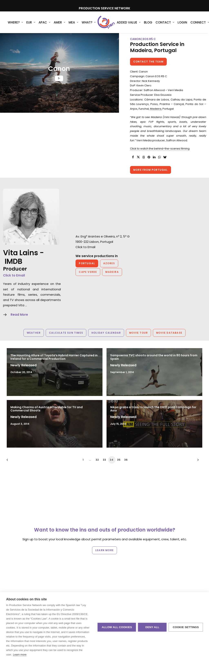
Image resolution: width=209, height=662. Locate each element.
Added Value (129, 22)
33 (104, 459)
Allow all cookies (117, 627)
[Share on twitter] (138, 157)
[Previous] (12, 461)
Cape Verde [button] (88, 272)
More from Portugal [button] (150, 170)
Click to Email (14, 275)
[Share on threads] (143, 157)
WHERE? (15, 22)
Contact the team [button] (148, 61)
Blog (148, 22)
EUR (30, 22)
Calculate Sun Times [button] (66, 332)
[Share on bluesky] (164, 157)
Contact (165, 22)
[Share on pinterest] (148, 157)
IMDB (13, 261)
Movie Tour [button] (138, 332)
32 (97, 459)
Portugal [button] (87, 263)
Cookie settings (186, 627)
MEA (73, 22)
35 (119, 459)
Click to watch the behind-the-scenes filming (160, 148)
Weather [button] (34, 332)
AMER (59, 22)
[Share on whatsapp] (159, 157)
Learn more (19, 654)
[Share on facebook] (132, 157)
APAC (44, 22)
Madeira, (156, 109)
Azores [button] (109, 263)
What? (89, 22)
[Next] (196, 461)
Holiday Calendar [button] (106, 332)
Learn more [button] (104, 550)
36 (126, 459)
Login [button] (182, 22)
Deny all (152, 627)
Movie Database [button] (169, 332)
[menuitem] (15, 22)
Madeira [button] (112, 272)
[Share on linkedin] (154, 157)
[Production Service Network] (106, 22)
